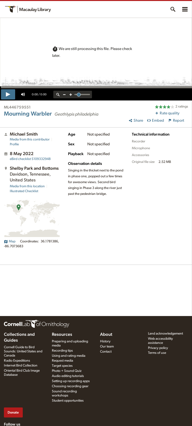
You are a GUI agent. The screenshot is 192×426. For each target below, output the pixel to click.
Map (9, 241)
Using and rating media (68, 355)
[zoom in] (70, 94)
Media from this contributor (30, 139)
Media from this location (27, 186)
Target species (62, 365)
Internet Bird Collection (20, 365)
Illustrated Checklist (24, 191)
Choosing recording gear (70, 386)
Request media (62, 360)
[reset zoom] (58, 94)
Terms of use (157, 353)
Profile (14, 144)
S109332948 (30, 159)
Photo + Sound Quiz (66, 371)
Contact (106, 351)
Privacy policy (158, 348)
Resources (62, 334)
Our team (107, 346)
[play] (8, 94)
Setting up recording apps (71, 381)
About (106, 334)
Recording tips (62, 350)
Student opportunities (68, 400)
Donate (13, 412)
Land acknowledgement (165, 333)
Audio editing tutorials (68, 376)
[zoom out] (64, 94)
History (105, 341)
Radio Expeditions (17, 360)
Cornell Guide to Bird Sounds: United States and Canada (23, 351)
